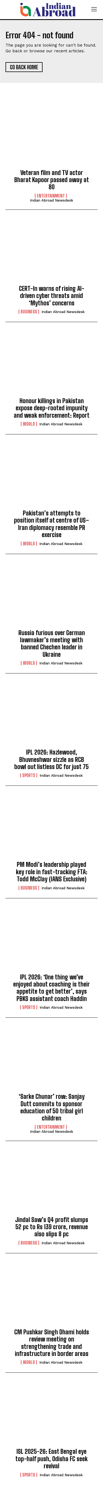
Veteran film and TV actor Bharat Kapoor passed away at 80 (51, 180)
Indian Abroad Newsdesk (51, 200)
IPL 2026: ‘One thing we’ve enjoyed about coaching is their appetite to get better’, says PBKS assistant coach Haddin (51, 987)
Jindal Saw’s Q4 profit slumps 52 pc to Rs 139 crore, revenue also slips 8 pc (51, 1227)
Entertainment (51, 196)
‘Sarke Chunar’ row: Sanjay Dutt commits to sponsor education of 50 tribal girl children (52, 1107)
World (29, 424)
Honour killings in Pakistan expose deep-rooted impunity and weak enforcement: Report (52, 408)
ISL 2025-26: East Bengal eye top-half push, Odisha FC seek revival (51, 1459)
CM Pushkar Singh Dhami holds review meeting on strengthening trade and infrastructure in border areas (51, 1342)
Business (29, 311)
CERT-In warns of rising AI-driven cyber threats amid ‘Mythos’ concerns (51, 296)
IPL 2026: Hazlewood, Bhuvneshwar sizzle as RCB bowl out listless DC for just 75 (51, 759)
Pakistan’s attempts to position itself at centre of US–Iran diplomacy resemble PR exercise (51, 523)
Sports (28, 775)
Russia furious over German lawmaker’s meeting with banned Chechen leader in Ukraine (51, 643)
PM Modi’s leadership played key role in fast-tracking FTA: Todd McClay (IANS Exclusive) (51, 872)
